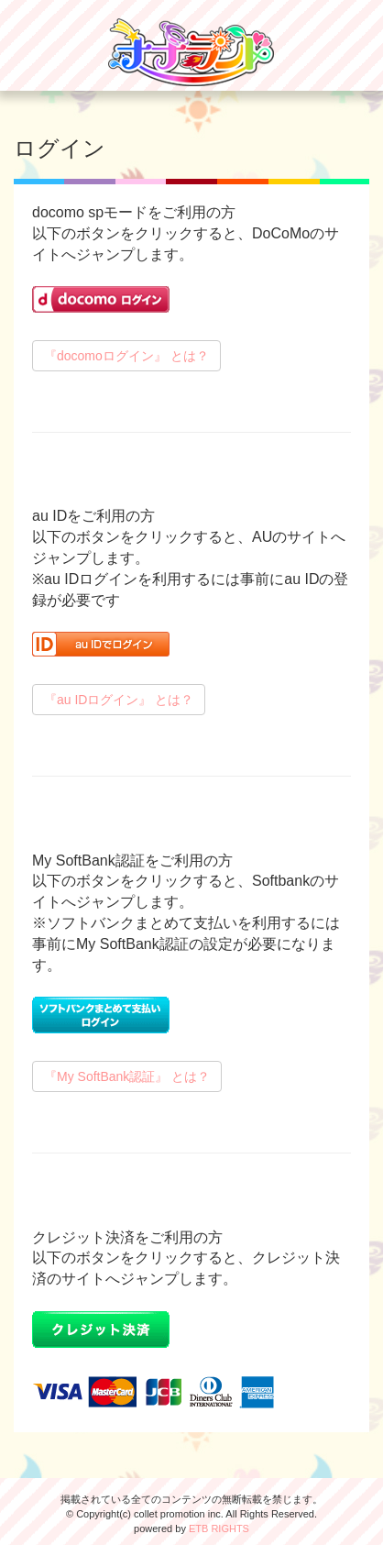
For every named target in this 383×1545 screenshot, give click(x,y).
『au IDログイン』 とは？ (118, 699)
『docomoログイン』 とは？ (126, 355)
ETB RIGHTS (219, 1528)
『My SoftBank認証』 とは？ (127, 1076)
